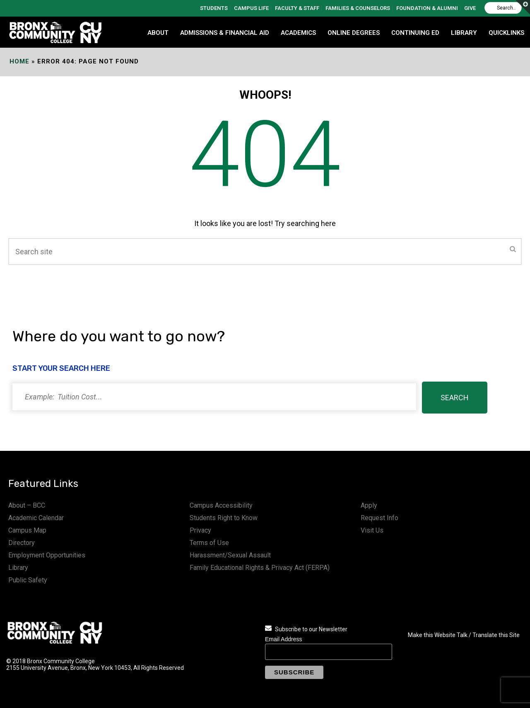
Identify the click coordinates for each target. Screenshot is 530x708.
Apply (369, 505)
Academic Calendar (36, 518)
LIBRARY (464, 32)
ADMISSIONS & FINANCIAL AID (224, 32)
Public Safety (27, 580)
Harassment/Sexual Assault (230, 555)
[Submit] (513, 249)
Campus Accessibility (221, 505)
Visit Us (372, 530)
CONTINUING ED (415, 32)
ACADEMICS (298, 32)
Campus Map (27, 530)
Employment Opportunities (46, 555)
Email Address (283, 639)
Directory (21, 543)
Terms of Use (209, 543)
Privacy (200, 530)
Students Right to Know (224, 518)
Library (18, 568)
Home (19, 61)
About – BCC (26, 505)
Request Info (379, 518)
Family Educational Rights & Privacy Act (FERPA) (260, 568)
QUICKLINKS (506, 32)
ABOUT (158, 32)
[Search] (503, 8)
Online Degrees (354, 32)
